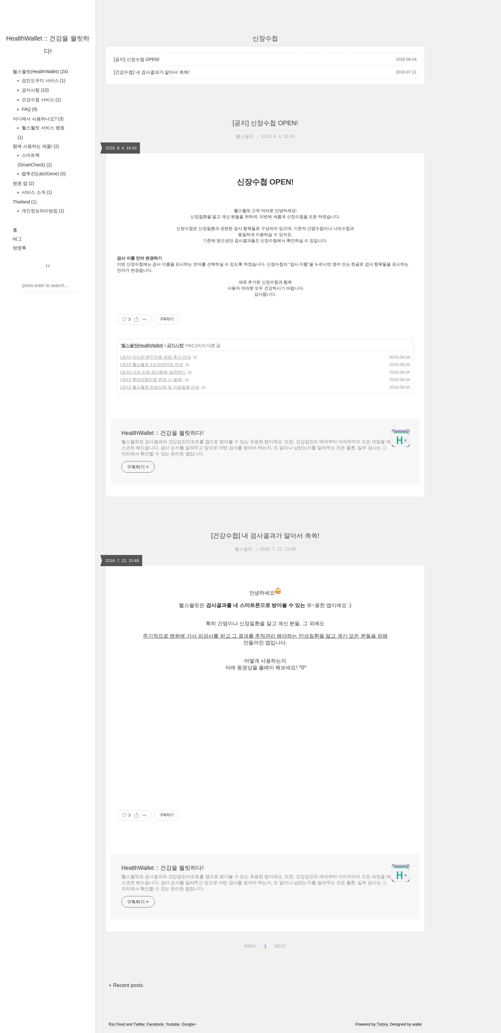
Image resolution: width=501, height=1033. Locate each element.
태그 (17, 238)
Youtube (173, 1024)
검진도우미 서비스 (43, 80)
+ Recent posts (126, 985)
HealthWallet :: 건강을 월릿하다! (162, 433)
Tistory (382, 1024)
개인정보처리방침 (42, 210)
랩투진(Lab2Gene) (43, 173)
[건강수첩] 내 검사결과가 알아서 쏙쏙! (151, 72)
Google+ (189, 1024)
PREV (249, 945)
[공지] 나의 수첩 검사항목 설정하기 (153, 372)
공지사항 (34, 90)
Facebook (155, 1024)
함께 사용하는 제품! (36, 146)
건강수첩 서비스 (40, 99)
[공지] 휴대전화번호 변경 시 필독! (151, 379)
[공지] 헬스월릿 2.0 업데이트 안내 (151, 364)
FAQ (28, 109)
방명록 (19, 247)
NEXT (279, 945)
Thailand (25, 201)
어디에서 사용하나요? (38, 118)
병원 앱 (23, 183)
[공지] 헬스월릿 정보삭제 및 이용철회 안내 (159, 387)
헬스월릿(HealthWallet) (40, 71)
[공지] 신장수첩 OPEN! (136, 59)
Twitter (139, 1024)
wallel (417, 1024)
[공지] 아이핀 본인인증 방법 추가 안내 (155, 357)
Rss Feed (117, 1024)
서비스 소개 (36, 192)
